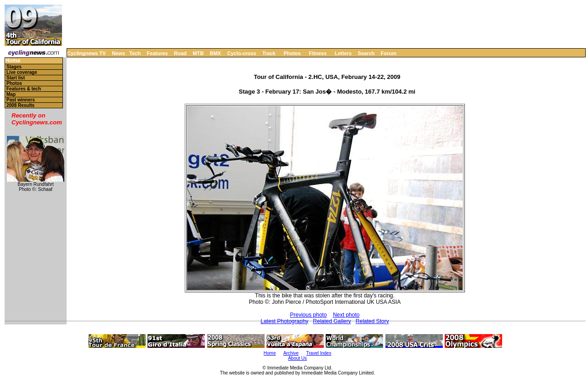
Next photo (346, 315)
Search (366, 53)
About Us (297, 358)
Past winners (20, 99)
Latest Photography (284, 321)
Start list (15, 77)
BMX (215, 53)
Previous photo (308, 315)
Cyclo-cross (241, 53)
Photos (291, 53)
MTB (198, 53)
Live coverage (21, 72)
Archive (291, 353)
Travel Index (319, 353)
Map (11, 94)
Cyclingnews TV (86, 53)
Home (12, 61)
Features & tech (23, 88)
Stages (14, 66)
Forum (388, 53)
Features (157, 53)
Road (180, 53)
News (118, 53)
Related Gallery (332, 321)
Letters (343, 53)
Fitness (318, 53)
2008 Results (20, 105)
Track (269, 53)
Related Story (372, 321)
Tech (135, 53)
